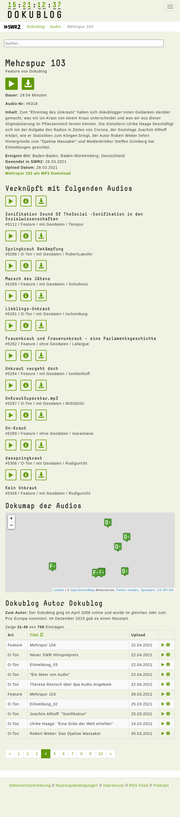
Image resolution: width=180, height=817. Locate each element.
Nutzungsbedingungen (77, 785)
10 (100, 754)
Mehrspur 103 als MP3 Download (38, 173)
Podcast (161, 785)
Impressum (113, 785)
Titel (34, 635)
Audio (55, 26)
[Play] (12, 85)
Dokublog (36, 26)
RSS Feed (138, 785)
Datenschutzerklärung (30, 785)
